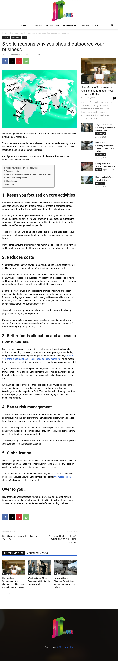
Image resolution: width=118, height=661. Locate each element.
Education (84, 25)
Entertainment (69, 25)
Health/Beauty (52, 25)
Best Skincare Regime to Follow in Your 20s (19, 538)
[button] (112, 25)
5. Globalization (10, 181)
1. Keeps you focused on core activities (21, 168)
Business (24, 25)
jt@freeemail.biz (65, 647)
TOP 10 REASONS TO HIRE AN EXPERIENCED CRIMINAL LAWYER (61, 539)
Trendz (95, 25)
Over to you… (9, 184)
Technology (36, 25)
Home (4, 33)
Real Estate (100, 183)
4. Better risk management (15, 177)
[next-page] (9, 593)
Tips (24, 37)
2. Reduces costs (11, 171)
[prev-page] (4, 593)
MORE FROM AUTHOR (37, 553)
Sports (98, 170)
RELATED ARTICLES (13, 553)
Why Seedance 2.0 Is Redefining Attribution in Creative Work (39, 581)
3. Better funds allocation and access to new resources (27, 174)
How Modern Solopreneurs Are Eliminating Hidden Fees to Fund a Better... (97, 91)
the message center (63, 477)
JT (5, 54)
